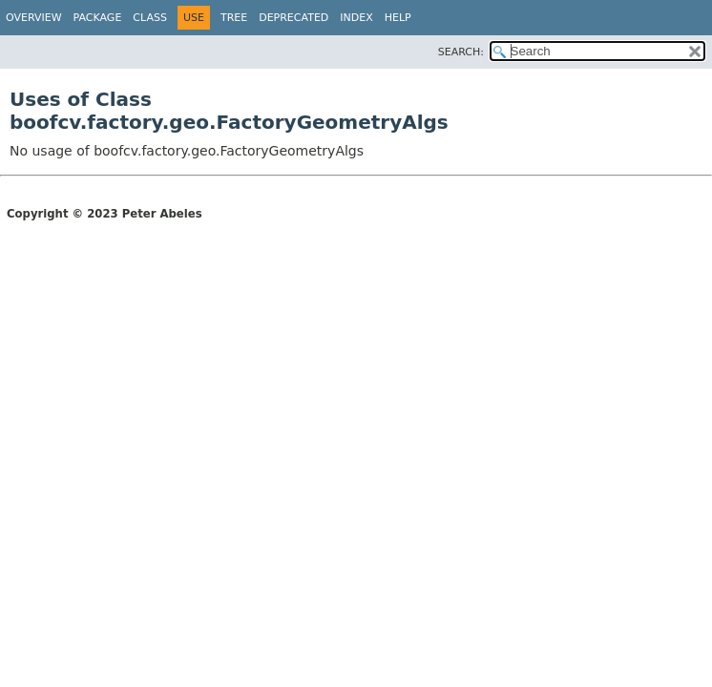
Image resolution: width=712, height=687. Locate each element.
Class (150, 17)
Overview (34, 17)
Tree (233, 17)
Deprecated (293, 17)
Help (398, 17)
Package (97, 17)
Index (356, 17)
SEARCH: (461, 52)
